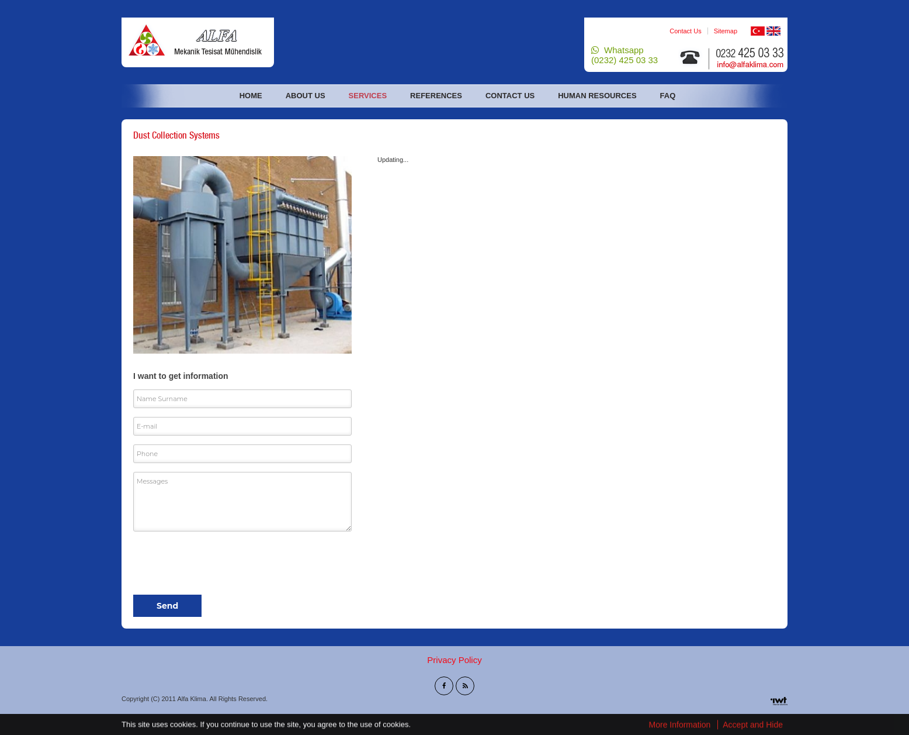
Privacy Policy (454, 660)
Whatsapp (624, 55)
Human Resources (597, 95)
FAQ (668, 95)
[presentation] (222, 563)
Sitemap (725, 30)
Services (368, 95)
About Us (305, 95)
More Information (680, 725)
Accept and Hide (753, 725)
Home (251, 95)
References (436, 95)
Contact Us (685, 30)
